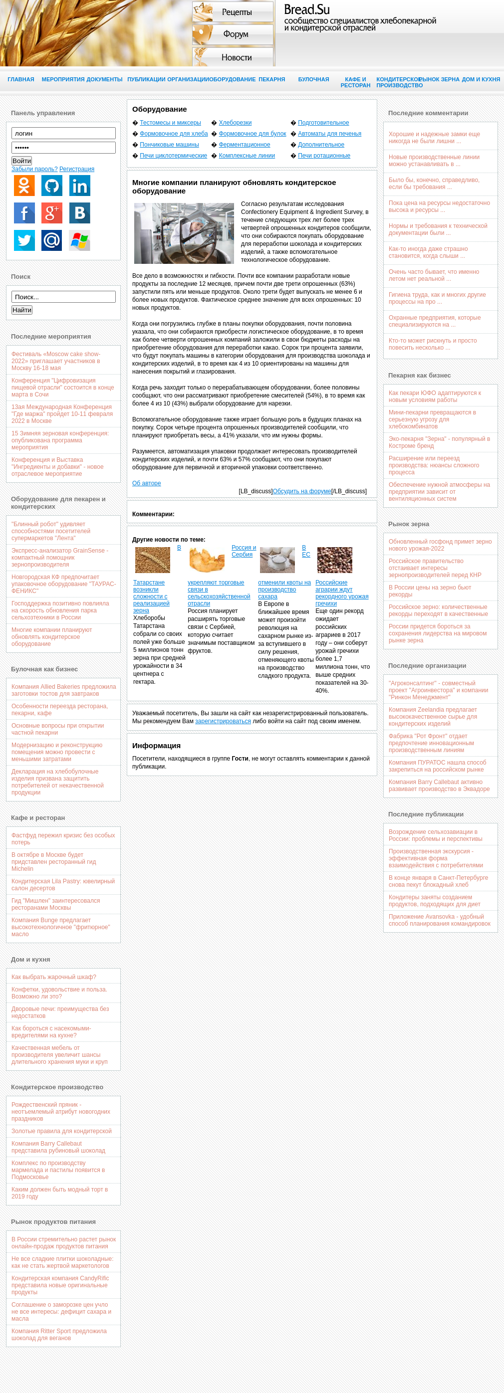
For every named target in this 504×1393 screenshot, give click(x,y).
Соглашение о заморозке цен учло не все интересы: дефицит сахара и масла (61, 1311)
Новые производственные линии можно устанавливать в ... (434, 161)
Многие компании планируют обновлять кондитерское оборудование (51, 636)
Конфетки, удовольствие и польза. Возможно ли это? (59, 993)
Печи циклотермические (173, 155)
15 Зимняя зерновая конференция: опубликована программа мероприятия (60, 440)
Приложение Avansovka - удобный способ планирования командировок (440, 920)
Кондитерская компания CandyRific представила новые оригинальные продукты (60, 1285)
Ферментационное (244, 144)
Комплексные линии (247, 155)
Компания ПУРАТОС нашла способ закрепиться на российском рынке (438, 766)
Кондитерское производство (397, 82)
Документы (104, 79)
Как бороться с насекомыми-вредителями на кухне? (51, 1032)
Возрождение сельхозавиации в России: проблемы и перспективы (436, 835)
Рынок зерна (439, 79)
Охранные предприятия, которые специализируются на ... (435, 321)
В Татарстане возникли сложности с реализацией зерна (157, 579)
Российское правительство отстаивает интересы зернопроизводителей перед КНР (435, 568)
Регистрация (76, 169)
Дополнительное (321, 144)
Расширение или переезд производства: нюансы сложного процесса (434, 465)
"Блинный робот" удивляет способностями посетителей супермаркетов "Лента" (50, 531)
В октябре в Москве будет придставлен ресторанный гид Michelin (53, 861)
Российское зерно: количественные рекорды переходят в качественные (438, 610)
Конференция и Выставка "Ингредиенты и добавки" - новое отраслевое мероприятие (57, 466)
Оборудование (230, 79)
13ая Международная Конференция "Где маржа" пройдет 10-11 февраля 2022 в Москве (62, 413)
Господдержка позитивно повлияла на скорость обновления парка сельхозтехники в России (60, 610)
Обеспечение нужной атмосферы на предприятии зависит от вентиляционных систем (439, 491)
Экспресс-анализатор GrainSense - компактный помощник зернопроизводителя (59, 557)
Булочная (313, 79)
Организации (188, 79)
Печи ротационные (324, 155)
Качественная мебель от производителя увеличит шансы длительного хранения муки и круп (59, 1054)
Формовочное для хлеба (174, 133)
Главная (20, 79)
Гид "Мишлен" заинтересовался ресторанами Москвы (55, 904)
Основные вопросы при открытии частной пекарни (57, 729)
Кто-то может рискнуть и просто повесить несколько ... (433, 344)
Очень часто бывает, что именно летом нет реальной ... (434, 275)
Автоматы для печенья (329, 133)
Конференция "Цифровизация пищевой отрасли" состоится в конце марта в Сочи (62, 387)
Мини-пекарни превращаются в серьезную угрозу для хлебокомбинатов (432, 419)
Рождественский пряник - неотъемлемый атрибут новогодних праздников (60, 1111)
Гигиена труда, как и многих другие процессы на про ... (437, 298)
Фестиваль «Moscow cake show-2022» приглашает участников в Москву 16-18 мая (55, 361)
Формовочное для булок (252, 133)
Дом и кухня (481, 79)
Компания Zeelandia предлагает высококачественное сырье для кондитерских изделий (433, 716)
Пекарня (271, 79)
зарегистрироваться (223, 721)
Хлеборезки (235, 122)
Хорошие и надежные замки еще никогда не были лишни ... (434, 138)
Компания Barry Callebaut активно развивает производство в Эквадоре (439, 786)
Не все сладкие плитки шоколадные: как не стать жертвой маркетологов (62, 1262)
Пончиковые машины (169, 144)
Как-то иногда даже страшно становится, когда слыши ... (428, 252)
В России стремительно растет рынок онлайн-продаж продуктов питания (63, 1243)
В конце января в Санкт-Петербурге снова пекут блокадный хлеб (438, 881)
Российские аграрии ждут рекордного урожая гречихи (342, 593)
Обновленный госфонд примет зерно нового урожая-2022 (440, 545)
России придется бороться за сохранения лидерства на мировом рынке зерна (438, 633)
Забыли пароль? (34, 169)
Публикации (146, 79)
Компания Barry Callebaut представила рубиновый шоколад (58, 1147)
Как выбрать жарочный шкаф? (53, 977)
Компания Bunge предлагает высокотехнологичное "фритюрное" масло (60, 927)
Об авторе (146, 483)
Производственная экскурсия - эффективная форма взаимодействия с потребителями (436, 858)
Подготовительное (323, 122)
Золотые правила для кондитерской (61, 1131)
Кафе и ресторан (356, 82)
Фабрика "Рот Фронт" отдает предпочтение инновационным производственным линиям (431, 743)
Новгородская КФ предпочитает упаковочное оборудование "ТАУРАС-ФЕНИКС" (63, 584)
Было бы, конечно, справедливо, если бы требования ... (434, 184)
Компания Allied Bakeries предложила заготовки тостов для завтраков (63, 690)
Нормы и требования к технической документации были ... (438, 229)
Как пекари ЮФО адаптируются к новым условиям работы (435, 396)
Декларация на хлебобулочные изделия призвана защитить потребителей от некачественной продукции (57, 782)
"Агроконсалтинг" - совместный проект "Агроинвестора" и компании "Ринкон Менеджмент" (439, 690)
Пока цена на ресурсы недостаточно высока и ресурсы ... (439, 206)
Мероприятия (63, 79)
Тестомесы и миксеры (170, 122)
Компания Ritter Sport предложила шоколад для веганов (59, 1335)
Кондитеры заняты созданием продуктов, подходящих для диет (435, 901)
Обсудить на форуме (302, 491)
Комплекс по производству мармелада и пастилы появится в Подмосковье (58, 1170)
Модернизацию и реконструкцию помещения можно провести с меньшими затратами (56, 752)
